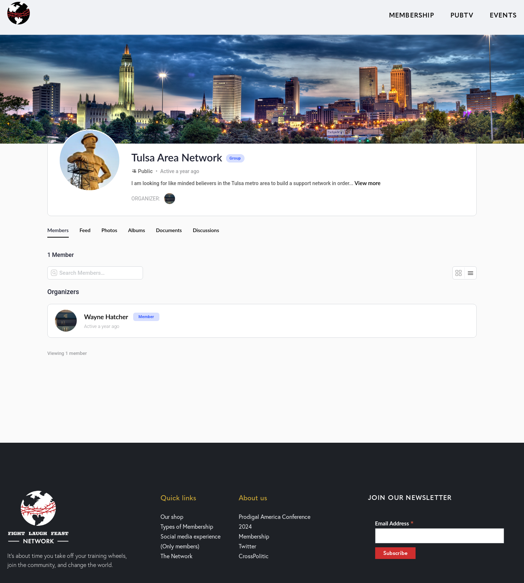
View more (367, 183)
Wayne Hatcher (106, 317)
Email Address (394, 523)
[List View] (470, 272)
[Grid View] (459, 272)
